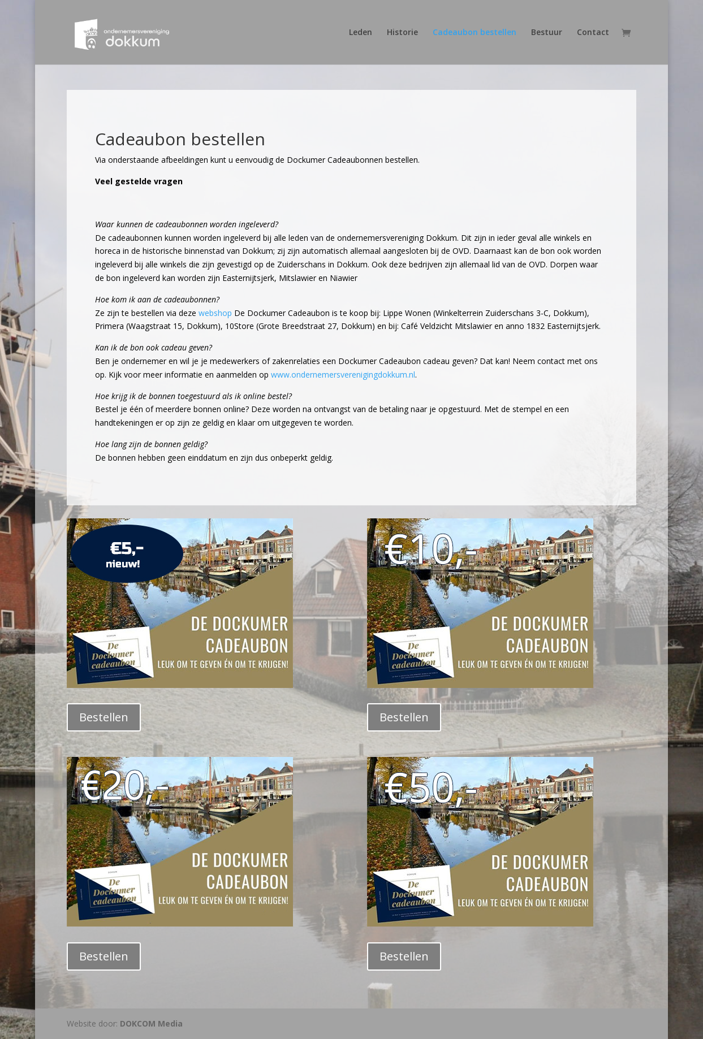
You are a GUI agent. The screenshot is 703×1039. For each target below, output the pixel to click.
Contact (593, 32)
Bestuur (546, 32)
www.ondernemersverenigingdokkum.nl (343, 374)
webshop (215, 313)
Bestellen (103, 717)
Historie (402, 32)
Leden (360, 32)
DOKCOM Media (151, 1023)
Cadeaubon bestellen (474, 32)
